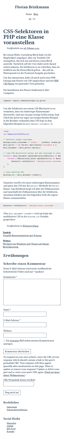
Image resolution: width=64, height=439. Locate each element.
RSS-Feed (11, 429)
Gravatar (14, 340)
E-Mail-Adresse (11, 320)
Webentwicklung (30, 226)
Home (29, 14)
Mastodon (11, 423)
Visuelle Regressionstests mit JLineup (32, 234)
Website (7, 330)
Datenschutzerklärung (17, 410)
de (30, 18)
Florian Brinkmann (32, 7)
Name (7, 309)
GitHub (10, 426)
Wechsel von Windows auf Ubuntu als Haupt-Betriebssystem (32, 243)
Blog (36, 14)
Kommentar (10, 277)
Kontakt (10, 431)
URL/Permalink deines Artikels (19, 380)
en (34, 18)
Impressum (12, 407)
